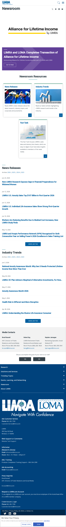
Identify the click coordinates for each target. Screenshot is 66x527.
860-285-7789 (11, 421)
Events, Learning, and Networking (13, 380)
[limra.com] (7, 2)
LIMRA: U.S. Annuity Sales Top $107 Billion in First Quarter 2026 (28, 195)
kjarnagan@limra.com (52, 348)
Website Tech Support (9, 441)
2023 (22, 172)
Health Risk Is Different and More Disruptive (20, 302)
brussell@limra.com (8, 348)
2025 (13, 172)
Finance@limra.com (12, 470)
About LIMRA (5, 389)
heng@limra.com (29, 348)
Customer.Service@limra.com (11, 424)
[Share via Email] (62, 9)
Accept (38, 525)
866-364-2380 (33, 462)
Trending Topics (7, 376)
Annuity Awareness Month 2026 (15, 291)
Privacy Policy (13, 511)
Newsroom (5, 384)
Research (4, 367)
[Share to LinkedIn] (59, 9)
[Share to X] (52, 9)
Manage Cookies (26, 525)
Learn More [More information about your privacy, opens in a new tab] (47, 521)
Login (15, 502)
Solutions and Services (9, 372)
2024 (18, 172)
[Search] (59, 3)
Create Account (7, 502)
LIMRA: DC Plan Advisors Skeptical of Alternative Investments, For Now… (32, 280)
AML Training (7, 460)
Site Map (5, 511)
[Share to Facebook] (55, 9)
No (39, 359)
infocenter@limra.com (13, 452)
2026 (8, 172)
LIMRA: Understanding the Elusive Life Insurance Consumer (26, 313)
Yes (25, 359)
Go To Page (10, 65)
